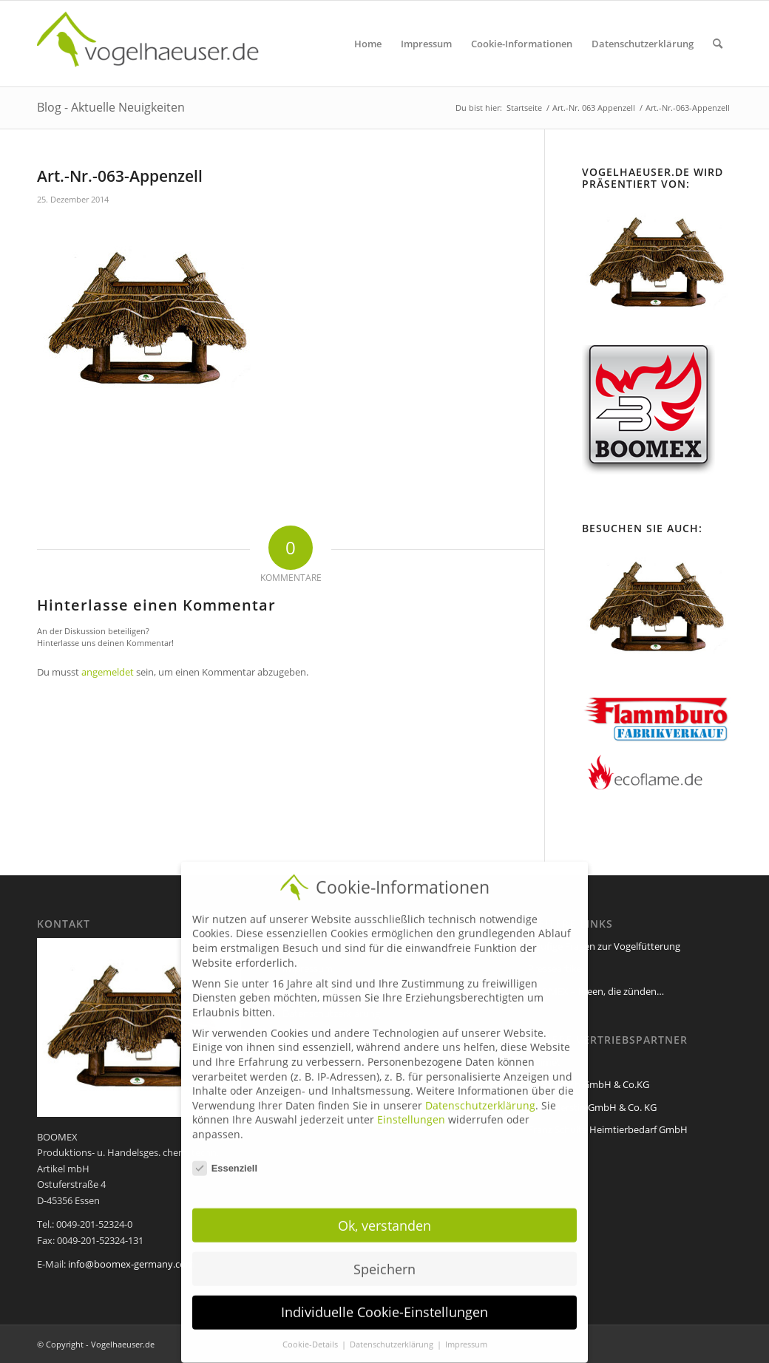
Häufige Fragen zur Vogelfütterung (604, 946)
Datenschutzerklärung (480, 1093)
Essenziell (224, 1156)
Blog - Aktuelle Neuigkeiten (111, 107)
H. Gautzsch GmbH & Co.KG (588, 1084)
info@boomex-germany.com (131, 1264)
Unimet (544, 1062)
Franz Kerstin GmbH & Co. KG (592, 1107)
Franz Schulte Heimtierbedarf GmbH (608, 1129)
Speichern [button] (384, 1256)
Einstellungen (411, 1108)
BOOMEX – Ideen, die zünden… (596, 991)
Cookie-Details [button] (311, 1333)
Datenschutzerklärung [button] (393, 1333)
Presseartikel (556, 968)
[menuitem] (368, 43)
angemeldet (107, 672)
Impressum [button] (466, 1333)
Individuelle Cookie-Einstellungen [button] (384, 1300)
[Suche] (717, 43)
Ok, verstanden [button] (384, 1213)
